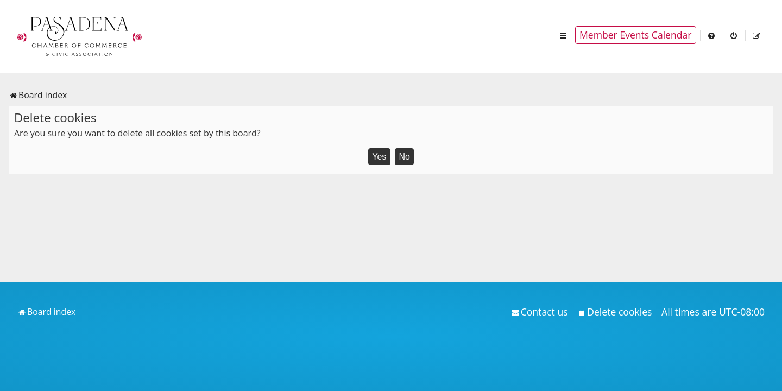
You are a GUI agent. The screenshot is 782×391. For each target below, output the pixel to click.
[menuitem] (712, 35)
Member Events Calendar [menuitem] (635, 34)
